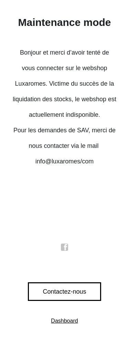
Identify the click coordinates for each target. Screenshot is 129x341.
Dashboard (64, 321)
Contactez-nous (64, 291)
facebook (64, 247)
